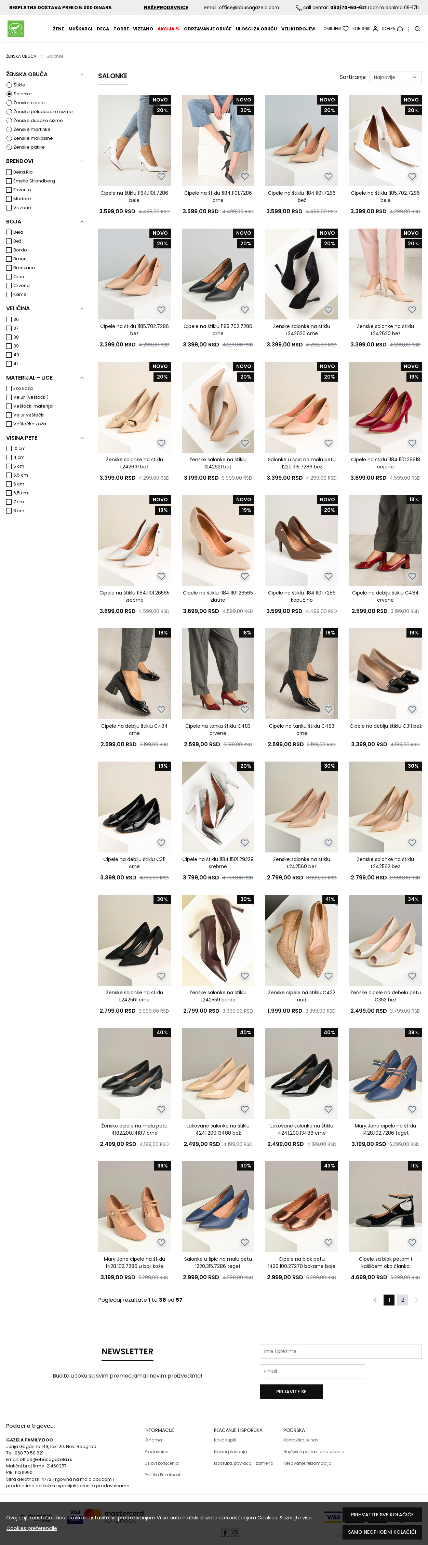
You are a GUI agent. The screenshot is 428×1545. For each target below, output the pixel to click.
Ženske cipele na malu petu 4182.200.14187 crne (134, 1138)
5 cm (18, 475)
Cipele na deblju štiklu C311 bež (386, 735)
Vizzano (143, 33)
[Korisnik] (365, 33)
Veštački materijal (33, 415)
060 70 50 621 (29, 1448)
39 (16, 355)
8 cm (18, 519)
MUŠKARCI (80, 33)
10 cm (19, 457)
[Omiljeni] (336, 33)
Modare (22, 207)
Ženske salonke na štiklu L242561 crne (134, 1005)
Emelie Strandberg (34, 190)
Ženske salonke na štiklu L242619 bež (134, 472)
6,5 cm (20, 501)
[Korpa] (392, 33)
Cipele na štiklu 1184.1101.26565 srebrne (134, 605)
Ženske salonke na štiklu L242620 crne (301, 339)
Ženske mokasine (33, 147)
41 (15, 372)
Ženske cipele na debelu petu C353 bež (385, 1005)
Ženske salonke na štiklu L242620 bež (385, 339)
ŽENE (58, 33)
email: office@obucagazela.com (241, 7)
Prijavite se (396, 1380)
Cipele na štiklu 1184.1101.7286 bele (134, 206)
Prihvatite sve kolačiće (382, 1514)
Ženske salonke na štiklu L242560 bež (301, 872)
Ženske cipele (29, 111)
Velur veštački (28, 424)
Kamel (20, 303)
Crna (18, 285)
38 (16, 346)
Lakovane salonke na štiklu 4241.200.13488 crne (301, 1138)
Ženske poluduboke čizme (43, 120)
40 (16, 363)
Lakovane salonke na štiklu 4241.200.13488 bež (218, 1138)
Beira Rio (23, 181)
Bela (18, 241)
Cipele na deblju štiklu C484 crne (134, 739)
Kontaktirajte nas (301, 1435)
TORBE (121, 33)
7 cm (18, 510)
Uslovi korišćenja (162, 1458)
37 (15, 337)
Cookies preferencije (31, 1528)
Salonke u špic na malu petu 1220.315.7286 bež (302, 472)
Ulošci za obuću (256, 33)
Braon (20, 267)
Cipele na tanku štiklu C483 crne (301, 739)
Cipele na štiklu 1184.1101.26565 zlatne (218, 605)
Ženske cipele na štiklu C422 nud (301, 1005)
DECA (103, 33)
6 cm (18, 493)
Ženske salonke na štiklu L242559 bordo (217, 1005)
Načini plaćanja (230, 1447)
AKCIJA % (168, 33)
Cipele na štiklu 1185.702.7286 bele (385, 206)
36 (16, 328)
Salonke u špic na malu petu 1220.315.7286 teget (218, 1271)
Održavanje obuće (207, 33)
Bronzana (24, 276)
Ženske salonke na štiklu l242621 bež (217, 472)
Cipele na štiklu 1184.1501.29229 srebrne (218, 872)
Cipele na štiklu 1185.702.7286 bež (134, 339)
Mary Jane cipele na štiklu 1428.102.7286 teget (385, 1138)
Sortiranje (353, 86)
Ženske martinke (32, 138)
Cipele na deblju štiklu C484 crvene (385, 605)
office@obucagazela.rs (46, 1455)
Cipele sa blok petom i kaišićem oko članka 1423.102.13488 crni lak (385, 1271)
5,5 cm (20, 484)
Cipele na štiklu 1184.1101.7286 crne (218, 206)
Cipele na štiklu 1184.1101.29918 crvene (385, 472)
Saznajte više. (296, 1517)
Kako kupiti (225, 1435)
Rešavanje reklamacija (307, 1458)
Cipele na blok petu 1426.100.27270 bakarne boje (301, 1271)
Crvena (21, 294)
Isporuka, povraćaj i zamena (243, 1458)
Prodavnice (156, 1447)
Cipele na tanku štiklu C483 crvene (218, 739)
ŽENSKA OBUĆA (21, 65)
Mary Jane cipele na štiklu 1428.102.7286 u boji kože (134, 1271)
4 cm (19, 466)
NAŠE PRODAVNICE (166, 7)
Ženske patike (29, 156)
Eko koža (23, 397)
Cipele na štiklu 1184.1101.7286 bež (302, 206)
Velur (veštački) (31, 406)
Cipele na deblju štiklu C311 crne (134, 872)
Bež (17, 250)
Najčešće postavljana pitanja (314, 1447)
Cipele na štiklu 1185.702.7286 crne (218, 339)
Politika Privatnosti (163, 1470)
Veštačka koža (29, 432)
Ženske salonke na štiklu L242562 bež (385, 872)
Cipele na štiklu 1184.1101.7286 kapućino (302, 605)
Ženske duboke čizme (38, 129)
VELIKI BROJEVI (298, 33)
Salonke (23, 102)
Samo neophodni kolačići (382, 1532)
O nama (153, 1435)
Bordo (20, 259)
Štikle (19, 94)
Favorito (22, 198)
